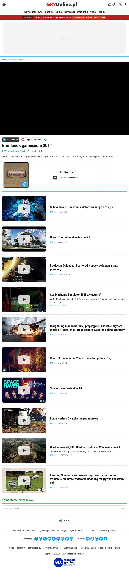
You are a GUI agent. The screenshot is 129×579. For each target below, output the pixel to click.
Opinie (59, 11)
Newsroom (30, 11)
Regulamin (20, 548)
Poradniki (82, 11)
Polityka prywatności (54, 548)
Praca (100, 548)
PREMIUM (28, 17)
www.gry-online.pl (9, 59)
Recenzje (49, 11)
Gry (40, 11)
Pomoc (117, 548)
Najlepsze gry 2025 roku (72, 530)
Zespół (93, 548)
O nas (11, 548)
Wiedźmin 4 (91, 530)
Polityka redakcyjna (35, 548)
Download (69, 11)
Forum (101, 11)
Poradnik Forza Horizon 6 (24, 530)
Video (92, 11)
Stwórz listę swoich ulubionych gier (89, 17)
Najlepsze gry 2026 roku (48, 530)
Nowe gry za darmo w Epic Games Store (53, 17)
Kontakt (108, 548)
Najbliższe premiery (107, 530)
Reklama (85, 548)
